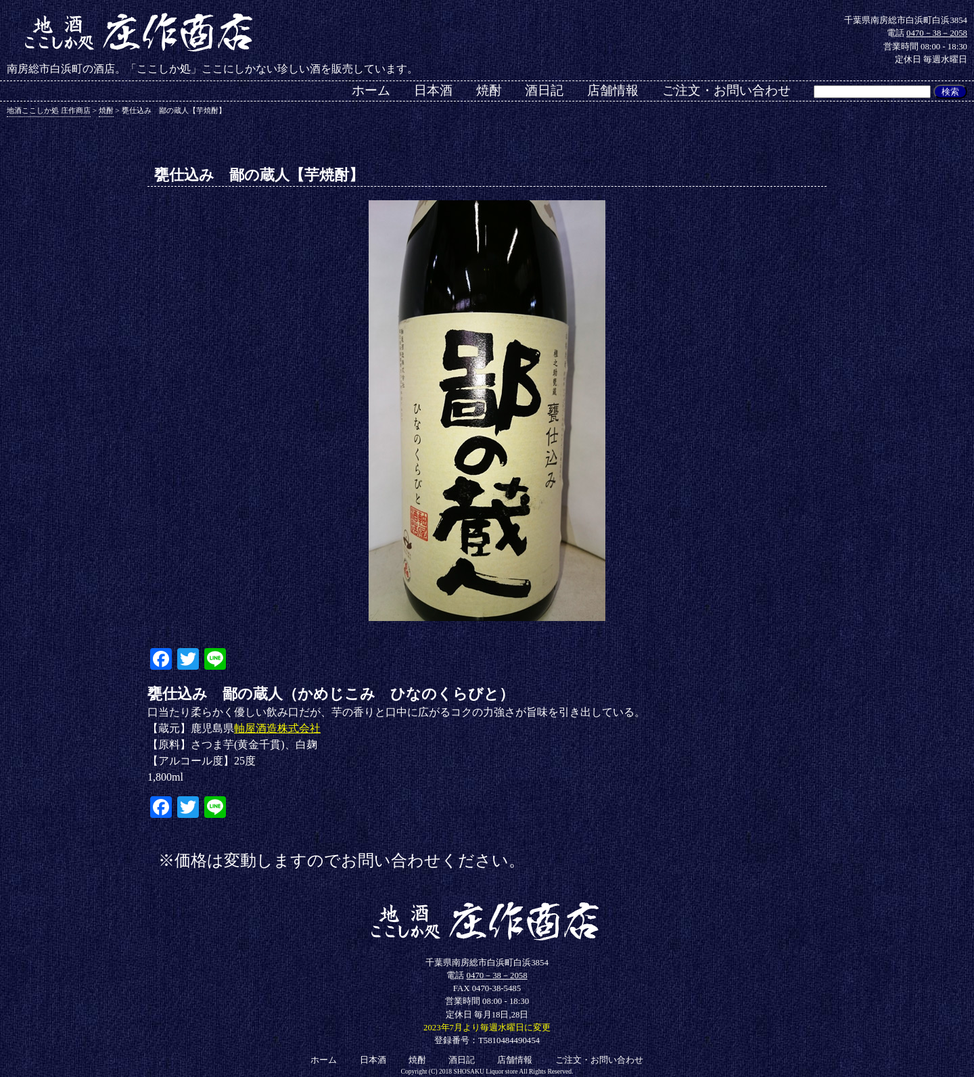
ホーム (371, 90)
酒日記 (544, 90)
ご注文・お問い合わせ (726, 90)
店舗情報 (613, 90)
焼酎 (489, 90)
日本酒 (433, 90)
